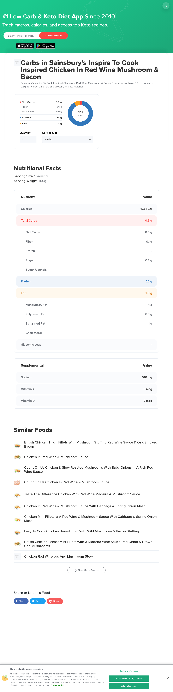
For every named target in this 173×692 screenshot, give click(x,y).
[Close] (168, 681)
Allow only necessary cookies (129, 681)
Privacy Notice (57, 688)
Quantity (25, 133)
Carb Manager (19, 6)
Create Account (53, 35)
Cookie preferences (129, 674)
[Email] (21, 35)
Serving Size (49, 133)
